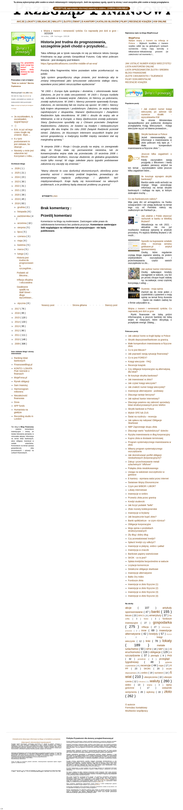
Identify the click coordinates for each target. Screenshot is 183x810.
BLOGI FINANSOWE (135, 72)
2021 (17, 190)
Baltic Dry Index (136, 576)
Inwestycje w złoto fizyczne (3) (143, 592)
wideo (128, 685)
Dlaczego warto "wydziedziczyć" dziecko (148, 430)
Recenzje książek (137, 365)
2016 (17, 313)
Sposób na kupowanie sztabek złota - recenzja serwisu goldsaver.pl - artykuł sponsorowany (156, 245)
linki (55, 196)
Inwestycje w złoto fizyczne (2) (143, 588)
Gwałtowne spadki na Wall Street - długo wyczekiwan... (25, 292)
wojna (149, 685)
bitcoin (128, 615)
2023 (17, 181)
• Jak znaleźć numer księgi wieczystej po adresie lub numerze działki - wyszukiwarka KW (156, 113)
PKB (169, 655)
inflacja (145, 627)
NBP (160, 649)
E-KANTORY (88, 21)
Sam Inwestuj (21, 385)
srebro (144, 672)
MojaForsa (134, 38)
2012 (17, 330)
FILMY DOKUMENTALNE (138, 79)
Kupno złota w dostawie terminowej (145, 438)
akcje (128, 607)
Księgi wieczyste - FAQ (139, 361)
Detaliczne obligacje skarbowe (143, 569)
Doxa (16, 402)
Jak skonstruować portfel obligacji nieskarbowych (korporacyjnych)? (145, 456)
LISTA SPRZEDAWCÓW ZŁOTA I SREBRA (147, 69)
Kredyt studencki (136, 501)
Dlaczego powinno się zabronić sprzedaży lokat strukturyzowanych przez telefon (149, 403)
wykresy (150, 692)
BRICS (141, 615)
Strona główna (79, 305)
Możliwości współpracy (136, 711)
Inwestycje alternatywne (140, 573)
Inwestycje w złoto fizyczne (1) (143, 584)
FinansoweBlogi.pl (23, 364)
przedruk (142, 659)
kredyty (153, 633)
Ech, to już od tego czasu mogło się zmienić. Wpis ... (23, 132)
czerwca (21, 236)
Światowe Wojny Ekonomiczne (143, 482)
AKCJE (20, 21)
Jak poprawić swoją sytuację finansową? (148, 354)
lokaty (167, 641)
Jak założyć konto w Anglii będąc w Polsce (149, 336)
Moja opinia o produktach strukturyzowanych (140, 529)
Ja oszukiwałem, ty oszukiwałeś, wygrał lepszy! (23, 119)
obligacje (155, 652)
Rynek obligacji (21, 381)
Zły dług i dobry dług (138, 534)
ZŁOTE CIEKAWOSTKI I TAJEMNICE (144, 76)
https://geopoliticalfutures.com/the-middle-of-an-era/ (69, 63)
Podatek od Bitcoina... (23, 274)
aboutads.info (99, 781)
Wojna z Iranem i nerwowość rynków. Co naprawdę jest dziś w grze (80, 31)
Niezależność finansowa (20, 397)
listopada (21, 211)
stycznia (21, 303)
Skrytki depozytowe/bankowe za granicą (148, 339)
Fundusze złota (135, 580)
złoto (168, 692)
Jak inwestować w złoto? (140, 379)
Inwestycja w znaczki (138, 550)
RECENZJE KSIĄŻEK (140, 21)
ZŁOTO (67, 21)
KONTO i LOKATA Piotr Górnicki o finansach (23, 371)
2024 (17, 177)
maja (19, 240)
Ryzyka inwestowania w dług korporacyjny (149, 434)
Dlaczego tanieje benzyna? (141, 394)
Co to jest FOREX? (137, 357)
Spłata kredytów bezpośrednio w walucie (148, 561)
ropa (161, 665)
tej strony (97, 784)
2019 (17, 199)
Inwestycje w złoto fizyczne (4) (143, 596)
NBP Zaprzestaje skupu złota (142, 427)
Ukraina (142, 682)
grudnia (21, 207)
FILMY (124, 21)
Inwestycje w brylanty (138, 513)
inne (143, 630)
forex (146, 619)
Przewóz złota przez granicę (142, 497)
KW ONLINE (159, 21)
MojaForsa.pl (20, 377)
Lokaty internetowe (137, 490)
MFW (148, 649)
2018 (17, 203)
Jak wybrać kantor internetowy (156, 269)
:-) (15, 125)
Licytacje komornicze (138, 565)
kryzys (169, 634)
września (21, 223)
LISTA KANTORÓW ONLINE (139, 66)
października (23, 216)
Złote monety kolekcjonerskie (142, 509)
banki (155, 612)
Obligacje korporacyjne (139, 524)
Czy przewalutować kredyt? (141, 538)
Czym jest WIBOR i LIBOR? (142, 486)
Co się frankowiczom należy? (142, 199)
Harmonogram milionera (21, 390)
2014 (17, 322)
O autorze (130, 704)
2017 (17, 308)
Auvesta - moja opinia (152, 288)
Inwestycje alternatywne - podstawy (145, 391)
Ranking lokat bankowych (21, 359)
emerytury (155, 615)
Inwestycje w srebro (138, 493)
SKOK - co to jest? (137, 557)
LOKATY (30, 21)
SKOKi (147, 668)
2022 (17, 186)
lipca (19, 232)
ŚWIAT (76, 21)
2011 (17, 335)
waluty (155, 681)
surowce (159, 672)
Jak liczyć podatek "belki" (140, 505)
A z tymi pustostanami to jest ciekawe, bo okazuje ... (22, 142)
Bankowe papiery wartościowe (143, 554)
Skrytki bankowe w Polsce (154, 134)
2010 (17, 339)
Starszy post (111, 305)
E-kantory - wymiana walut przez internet (148, 478)
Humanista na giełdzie (21, 411)
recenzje (146, 665)
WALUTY (56, 21)
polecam (27, 96)
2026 (17, 168)
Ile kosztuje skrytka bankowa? (143, 375)
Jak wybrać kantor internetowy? (144, 398)
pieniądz (155, 655)
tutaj (23, 93)
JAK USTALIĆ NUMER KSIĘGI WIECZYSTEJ (148, 63)
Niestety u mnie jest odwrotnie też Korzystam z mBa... (24, 153)
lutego (20, 254)
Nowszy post (48, 305)
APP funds (19, 406)
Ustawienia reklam (104, 779)
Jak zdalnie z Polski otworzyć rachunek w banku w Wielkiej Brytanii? (156, 219)
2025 (17, 172)
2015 (17, 317)
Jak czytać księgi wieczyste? (142, 383)
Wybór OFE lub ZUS (138, 412)
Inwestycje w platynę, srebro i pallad (146, 546)
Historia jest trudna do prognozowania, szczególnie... (25, 263)
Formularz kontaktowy (136, 707)
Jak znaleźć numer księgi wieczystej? (146, 387)
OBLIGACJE (43, 21)
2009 (17, 343)
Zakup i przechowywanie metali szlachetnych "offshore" (143, 463)
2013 (17, 326)
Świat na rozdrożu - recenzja (142, 416)
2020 (17, 194)
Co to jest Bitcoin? (137, 350)
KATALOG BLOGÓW (108, 21)
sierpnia (21, 227)
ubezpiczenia (150, 677)
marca (20, 249)
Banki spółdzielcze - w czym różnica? (146, 520)
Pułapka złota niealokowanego (143, 468)
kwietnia (21, 245)
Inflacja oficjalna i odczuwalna (25, 281)
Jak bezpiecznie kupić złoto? (142, 516)
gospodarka (162, 622)
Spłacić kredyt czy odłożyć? (142, 542)
